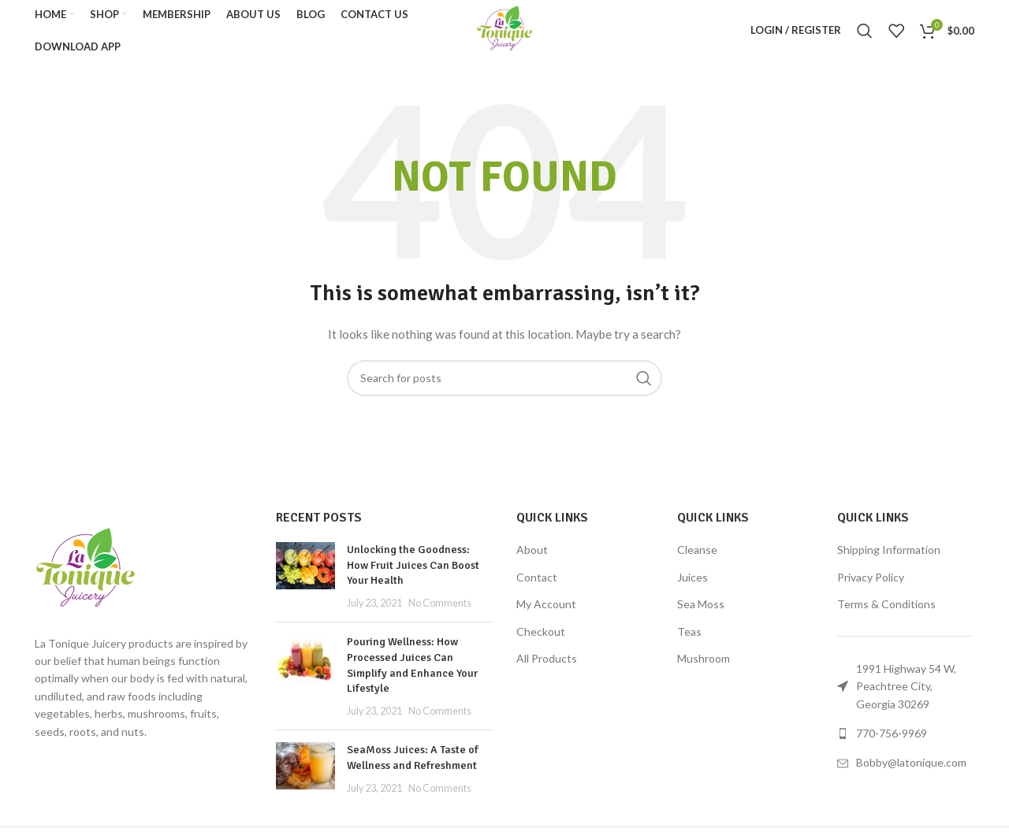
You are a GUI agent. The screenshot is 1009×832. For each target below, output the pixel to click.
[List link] (905, 739)
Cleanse (697, 555)
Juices (692, 582)
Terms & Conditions (886, 610)
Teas (689, 637)
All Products (546, 664)
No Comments (439, 609)
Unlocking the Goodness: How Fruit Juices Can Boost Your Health (413, 570)
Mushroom (703, 664)
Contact (536, 582)
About (532, 555)
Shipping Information (888, 555)
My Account (546, 610)
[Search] (865, 34)
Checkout (540, 637)
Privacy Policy (870, 582)
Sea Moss (700, 610)
